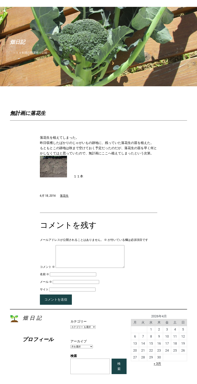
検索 (73, 360)
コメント (47, 271)
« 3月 (157, 368)
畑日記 (17, 42)
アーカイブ (78, 345)
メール (46, 286)
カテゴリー (78, 326)
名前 (44, 278)
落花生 (64, 195)
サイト (44, 293)
